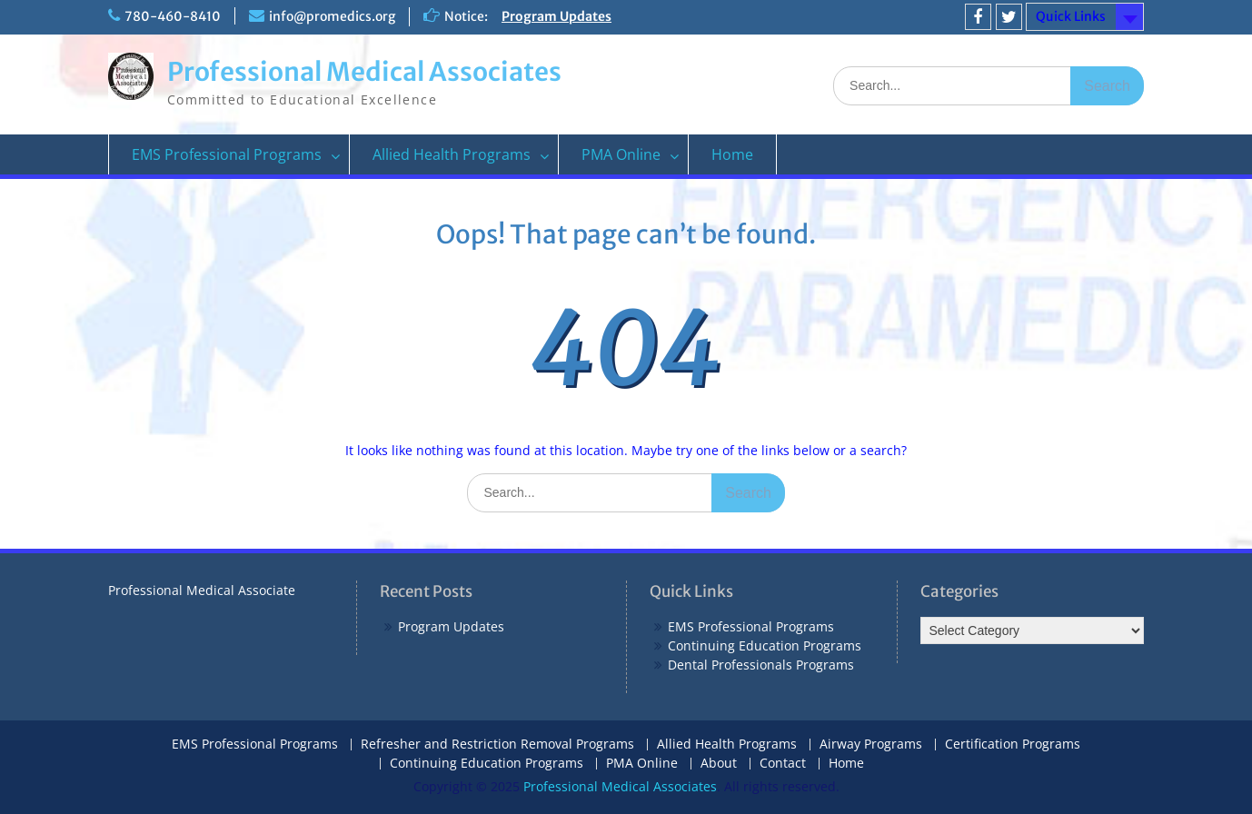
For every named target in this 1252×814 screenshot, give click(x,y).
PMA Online (621, 154)
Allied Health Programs (452, 154)
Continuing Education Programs (764, 645)
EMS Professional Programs (227, 154)
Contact (783, 763)
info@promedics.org (332, 16)
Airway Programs (871, 744)
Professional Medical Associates (364, 71)
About (719, 763)
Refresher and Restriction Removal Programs (497, 744)
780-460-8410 (172, 16)
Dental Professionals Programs (761, 664)
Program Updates (556, 16)
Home (732, 154)
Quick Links (1071, 16)
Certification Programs (1012, 744)
